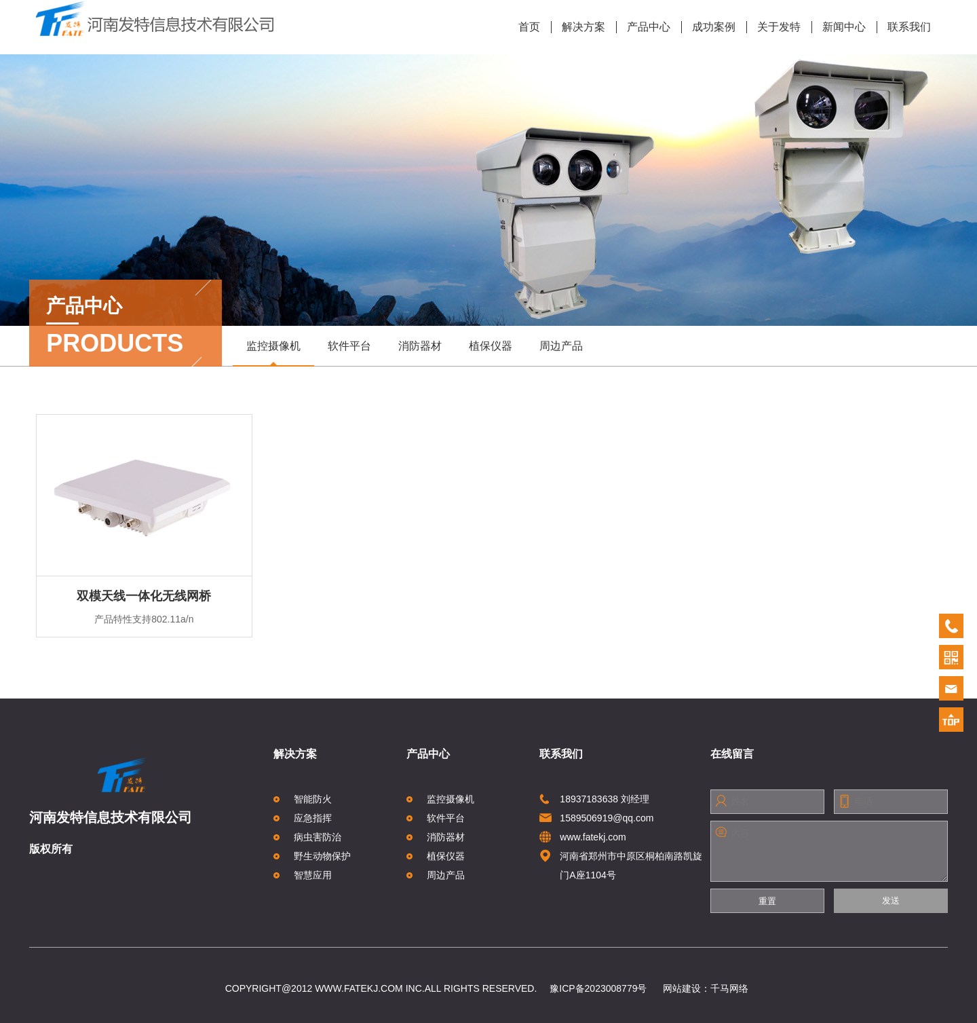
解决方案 (578, 27)
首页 (529, 27)
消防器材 (420, 346)
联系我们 (904, 27)
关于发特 (774, 27)
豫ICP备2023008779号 (598, 988)
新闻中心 (839, 27)
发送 (891, 900)
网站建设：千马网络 (705, 988)
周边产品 (561, 346)
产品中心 (643, 27)
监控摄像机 (273, 352)
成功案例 (708, 27)
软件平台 (349, 346)
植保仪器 (490, 346)
